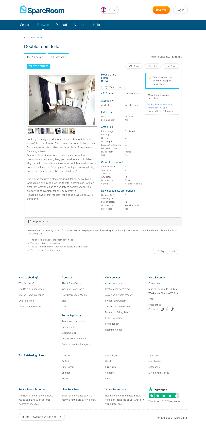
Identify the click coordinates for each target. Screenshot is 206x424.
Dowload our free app (41, 416)
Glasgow (109, 372)
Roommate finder (114, 329)
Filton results (35, 37)
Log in (180, 10)
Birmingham (68, 366)
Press (154, 304)
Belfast (65, 361)
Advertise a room (114, 283)
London (66, 355)
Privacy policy (69, 327)
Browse (43, 25)
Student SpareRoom (115, 300)
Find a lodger (112, 323)
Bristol (65, 378)
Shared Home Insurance (31, 294)
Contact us (154, 283)
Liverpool (153, 355)
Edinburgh (110, 366)
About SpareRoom (71, 283)
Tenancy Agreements (29, 306)
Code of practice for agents (76, 344)
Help (96, 25)
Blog (64, 300)
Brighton (66, 372)
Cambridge (111, 355)
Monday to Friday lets (116, 312)
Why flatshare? (26, 283)
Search (25, 25)
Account (80, 25)
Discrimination (69, 332)
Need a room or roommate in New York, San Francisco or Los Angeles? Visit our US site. (124, 399)
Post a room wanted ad (117, 289)
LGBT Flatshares (113, 318)
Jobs (64, 306)
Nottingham (154, 366)
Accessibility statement (74, 338)
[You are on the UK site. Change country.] (109, 10)
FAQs (151, 299)
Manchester (154, 361)
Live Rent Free (26, 300)
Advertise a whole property (119, 294)
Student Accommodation (118, 306)
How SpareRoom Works (74, 294)
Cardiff (108, 361)
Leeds (108, 378)
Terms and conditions (73, 321)
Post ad (61, 25)
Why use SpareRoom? (73, 289)
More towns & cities (158, 372)
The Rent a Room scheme (32, 289)
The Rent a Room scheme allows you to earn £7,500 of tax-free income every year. (35, 399)
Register (161, 10)
